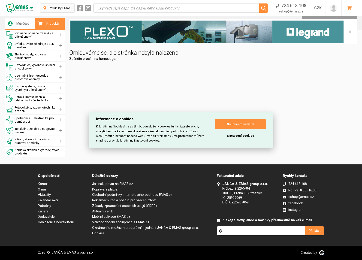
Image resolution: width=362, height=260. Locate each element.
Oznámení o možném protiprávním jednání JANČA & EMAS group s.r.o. (145, 228)
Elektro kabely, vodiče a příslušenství (26, 56)
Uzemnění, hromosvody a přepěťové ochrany (27, 77)
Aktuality (44, 195)
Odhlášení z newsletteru (56, 222)
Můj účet (18, 23)
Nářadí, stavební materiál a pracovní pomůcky (28, 141)
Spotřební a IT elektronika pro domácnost (30, 120)
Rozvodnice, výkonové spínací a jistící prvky (30, 66)
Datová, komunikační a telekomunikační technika (27, 98)
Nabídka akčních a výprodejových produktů (32, 151)
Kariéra (43, 211)
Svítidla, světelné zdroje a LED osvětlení (30, 45)
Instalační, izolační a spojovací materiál (30, 130)
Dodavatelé (46, 217)
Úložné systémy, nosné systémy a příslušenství (25, 88)
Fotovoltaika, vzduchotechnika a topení (30, 109)
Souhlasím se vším (240, 124)
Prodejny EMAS (57, 8)
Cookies (98, 233)
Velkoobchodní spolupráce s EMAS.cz (121, 222)
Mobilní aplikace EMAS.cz (111, 217)
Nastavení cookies (240, 135)
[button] (350, 31)
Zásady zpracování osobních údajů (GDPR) (124, 206)
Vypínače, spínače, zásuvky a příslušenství (29, 35)
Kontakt (44, 184)
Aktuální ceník (102, 211)
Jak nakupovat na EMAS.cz (112, 184)
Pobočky (44, 206)
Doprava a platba (105, 189)
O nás (42, 189)
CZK (318, 8)
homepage (107, 59)
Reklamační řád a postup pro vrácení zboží (124, 200)
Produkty (49, 23)
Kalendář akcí (48, 200)
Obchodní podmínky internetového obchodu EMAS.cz (132, 195)
